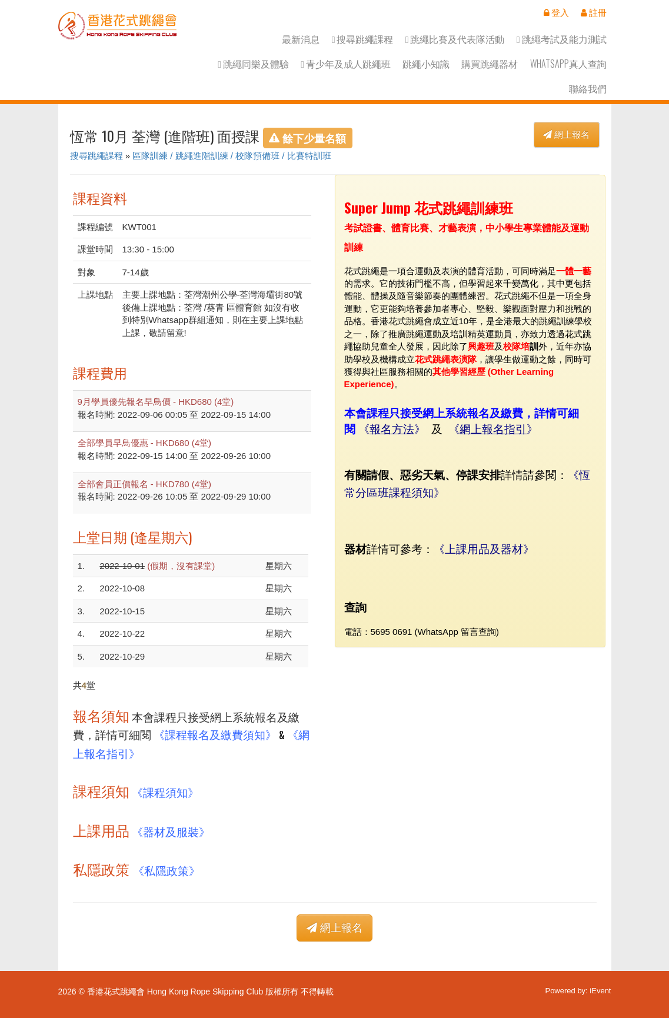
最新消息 (300, 39)
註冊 (594, 12)
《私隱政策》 (166, 870)
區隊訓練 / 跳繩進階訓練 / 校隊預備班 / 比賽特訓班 (231, 156)
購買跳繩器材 (489, 64)
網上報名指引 (493, 429)
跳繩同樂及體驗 (253, 64)
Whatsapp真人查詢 (568, 64)
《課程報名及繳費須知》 (215, 734)
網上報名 (566, 134)
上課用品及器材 (484, 548)
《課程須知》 (165, 792)
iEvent (600, 990)
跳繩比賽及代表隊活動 (455, 39)
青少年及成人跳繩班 (346, 64)
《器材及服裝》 (171, 831)
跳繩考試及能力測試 (562, 39)
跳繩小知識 (426, 64)
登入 (556, 12)
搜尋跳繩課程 (363, 39)
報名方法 (392, 429)
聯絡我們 (588, 88)
